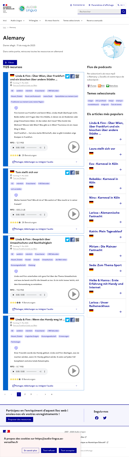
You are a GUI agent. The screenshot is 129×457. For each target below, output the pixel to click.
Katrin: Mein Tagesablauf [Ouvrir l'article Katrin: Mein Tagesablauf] (105, 231)
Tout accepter (68, 450)
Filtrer (11, 62)
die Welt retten (61, 260)
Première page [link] (5, 394)
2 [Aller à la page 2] (24, 394)
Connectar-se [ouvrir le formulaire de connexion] (79, 5)
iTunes (91, 85)
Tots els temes (116, 104)
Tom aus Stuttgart (19, 178)
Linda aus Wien (31, 85)
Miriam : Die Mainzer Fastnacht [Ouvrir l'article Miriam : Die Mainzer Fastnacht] (103, 248)
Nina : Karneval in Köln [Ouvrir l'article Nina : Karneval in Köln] (104, 198)
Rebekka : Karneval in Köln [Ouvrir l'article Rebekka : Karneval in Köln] (103, 181)
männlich (29, 91)
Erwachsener (40, 91)
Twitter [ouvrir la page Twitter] (105, 418)
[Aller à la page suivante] (44, 394)
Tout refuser (49, 450)
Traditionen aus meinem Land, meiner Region (27, 102)
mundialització (93, 104)
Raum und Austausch (32, 96)
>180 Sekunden (53, 91)
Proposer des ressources (19, 419)
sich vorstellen (16, 189)
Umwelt (36, 260)
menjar (111, 101)
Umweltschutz (47, 260)
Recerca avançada (94, 20)
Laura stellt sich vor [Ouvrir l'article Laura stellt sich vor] (102, 149)
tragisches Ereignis (32, 336)
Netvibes (112, 85)
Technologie (15, 342)
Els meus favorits (52, 20)
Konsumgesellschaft (18, 265)
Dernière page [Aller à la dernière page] (52, 394)
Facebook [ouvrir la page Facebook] (97, 418)
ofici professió (101, 101)
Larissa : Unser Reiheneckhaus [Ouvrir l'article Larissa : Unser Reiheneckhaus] (99, 304)
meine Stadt (47, 96)
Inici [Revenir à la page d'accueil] (5, 20)
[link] (12, 394)
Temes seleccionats (71, 20)
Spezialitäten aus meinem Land (66, 96)
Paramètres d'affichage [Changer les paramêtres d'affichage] (102, 5)
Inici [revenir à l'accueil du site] (4, 27)
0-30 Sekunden (44, 183)
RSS (101, 85)
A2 (12, 183)
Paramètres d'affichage (83, 451)
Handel (28, 260)
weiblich (20, 91)
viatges (90, 101)
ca (121, 5)
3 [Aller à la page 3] (30, 394)
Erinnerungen (64, 336)
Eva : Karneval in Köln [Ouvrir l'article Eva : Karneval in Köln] (103, 164)
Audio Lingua (16, 20)
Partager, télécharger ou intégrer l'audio (32, 161)
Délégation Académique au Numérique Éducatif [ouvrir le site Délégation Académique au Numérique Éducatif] (85, 442)
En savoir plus (30, 450)
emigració (105, 104)
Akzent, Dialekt (16, 96)
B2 (12, 91)
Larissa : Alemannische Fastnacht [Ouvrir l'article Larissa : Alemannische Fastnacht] (104, 214)
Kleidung (32, 265)
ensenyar (119, 101)
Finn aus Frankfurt (19, 85)
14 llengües (33, 20)
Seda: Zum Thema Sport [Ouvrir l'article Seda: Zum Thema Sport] (105, 265)
